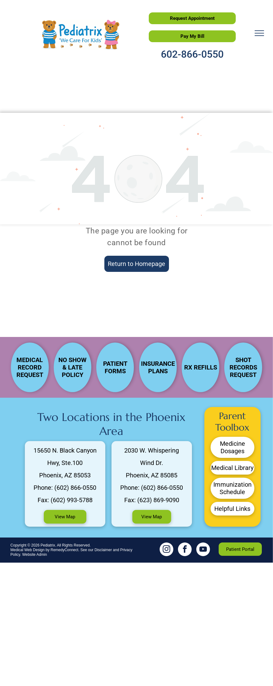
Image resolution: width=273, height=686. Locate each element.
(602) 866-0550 (75, 487)
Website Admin (34, 554)
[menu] (259, 33)
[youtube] (203, 550)
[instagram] (166, 550)
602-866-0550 (192, 54)
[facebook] (185, 550)
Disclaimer (103, 550)
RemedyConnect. (65, 550)
